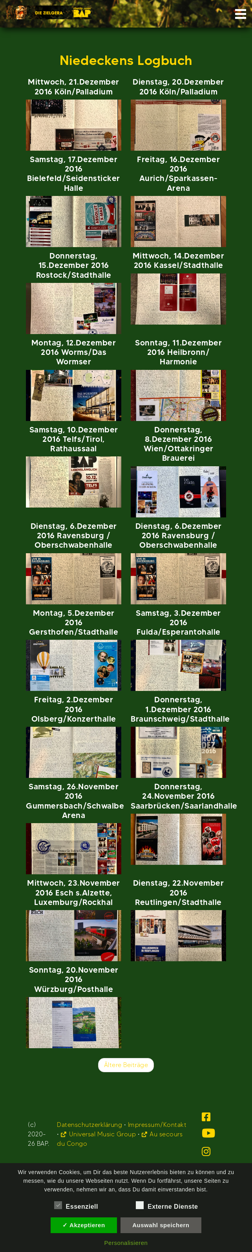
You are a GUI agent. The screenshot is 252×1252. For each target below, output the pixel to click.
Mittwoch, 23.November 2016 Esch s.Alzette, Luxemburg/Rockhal (73, 892)
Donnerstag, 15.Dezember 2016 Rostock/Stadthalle (73, 265)
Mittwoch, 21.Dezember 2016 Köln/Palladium (73, 86)
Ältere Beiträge (126, 1065)
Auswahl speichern (160, 1225)
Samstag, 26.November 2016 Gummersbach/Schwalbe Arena (75, 800)
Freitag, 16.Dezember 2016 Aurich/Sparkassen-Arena (178, 173)
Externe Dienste (167, 1205)
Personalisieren (126, 1242)
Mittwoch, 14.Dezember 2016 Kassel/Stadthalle (179, 260)
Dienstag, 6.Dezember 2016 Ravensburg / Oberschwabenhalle (74, 535)
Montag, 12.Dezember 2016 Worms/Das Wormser (73, 352)
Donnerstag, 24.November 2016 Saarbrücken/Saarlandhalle (184, 796)
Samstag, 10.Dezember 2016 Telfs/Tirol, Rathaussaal (73, 439)
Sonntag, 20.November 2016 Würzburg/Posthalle (74, 979)
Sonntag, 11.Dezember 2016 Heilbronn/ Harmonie (178, 352)
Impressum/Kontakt (157, 1124)
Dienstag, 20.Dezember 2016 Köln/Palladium (178, 86)
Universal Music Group (102, 1134)
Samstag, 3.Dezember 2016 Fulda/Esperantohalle (178, 622)
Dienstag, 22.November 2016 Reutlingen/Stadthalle (178, 892)
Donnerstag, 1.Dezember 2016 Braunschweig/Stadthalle (180, 709)
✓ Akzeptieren (83, 1225)
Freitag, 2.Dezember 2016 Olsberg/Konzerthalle (73, 709)
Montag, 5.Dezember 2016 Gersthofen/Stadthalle (74, 622)
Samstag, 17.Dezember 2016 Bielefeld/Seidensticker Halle (73, 173)
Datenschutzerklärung (89, 1124)
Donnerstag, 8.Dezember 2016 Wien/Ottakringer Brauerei (179, 444)
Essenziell (76, 1205)
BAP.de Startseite (49, 10)
